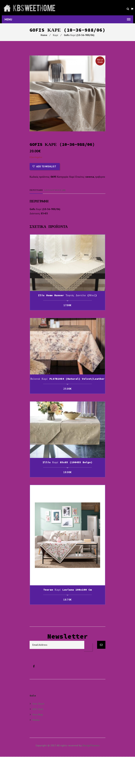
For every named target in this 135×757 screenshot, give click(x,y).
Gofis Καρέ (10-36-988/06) (79, 35)
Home (44, 35)
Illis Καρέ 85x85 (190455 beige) (68, 462)
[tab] (37, 190)
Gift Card (37, 709)
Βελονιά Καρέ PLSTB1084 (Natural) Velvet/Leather (67, 379)
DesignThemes (91, 745)
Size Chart (38, 704)
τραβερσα (100, 177)
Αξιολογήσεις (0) (55, 190)
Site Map (37, 714)
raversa (89, 177)
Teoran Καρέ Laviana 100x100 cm (67, 590)
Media (36, 720)
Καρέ (55, 35)
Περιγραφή (36, 190)
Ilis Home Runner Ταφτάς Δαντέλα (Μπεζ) (67, 295)
